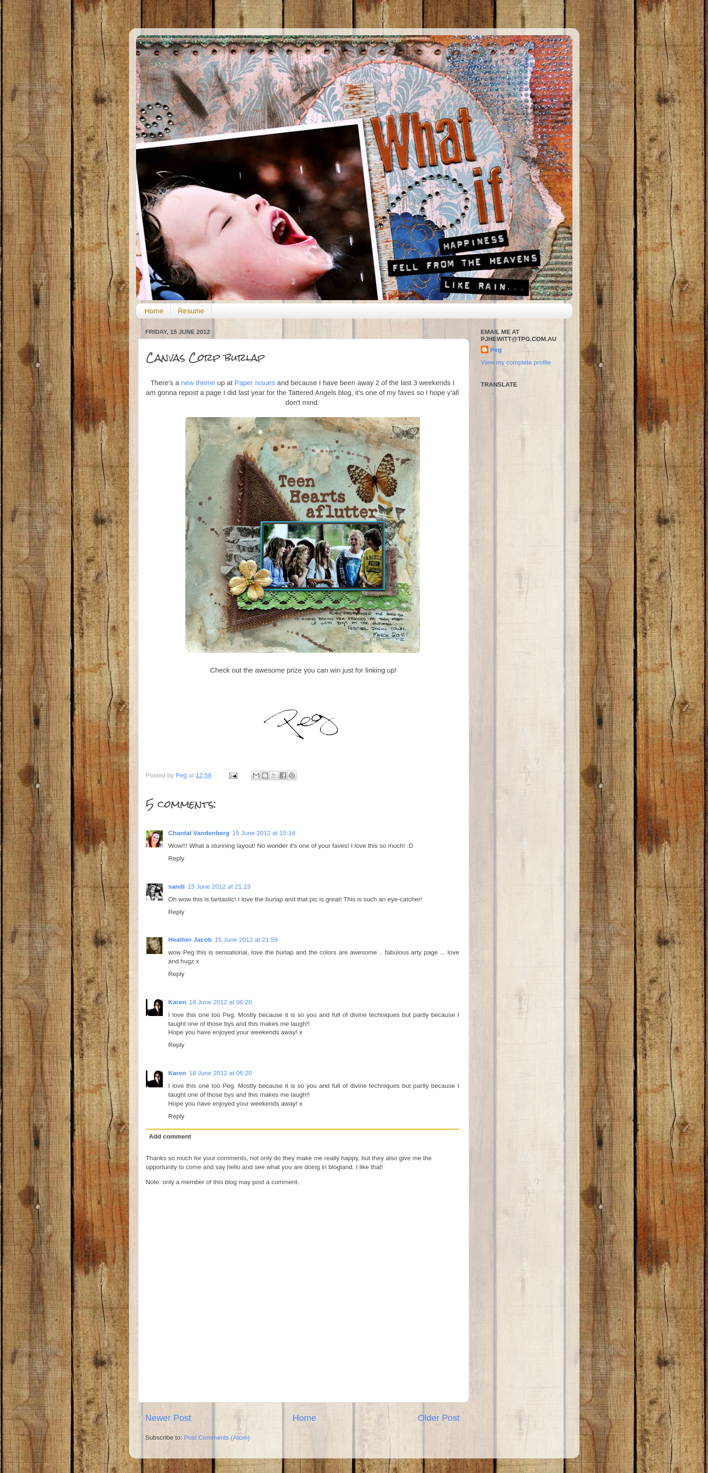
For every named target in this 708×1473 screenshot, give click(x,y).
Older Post (438, 1418)
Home (154, 311)
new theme (198, 383)
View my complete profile (516, 362)
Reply (176, 858)
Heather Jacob (190, 939)
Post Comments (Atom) (217, 1437)
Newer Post (168, 1418)
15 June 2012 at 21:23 (219, 886)
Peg (182, 775)
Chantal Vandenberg (199, 833)
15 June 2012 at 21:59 (246, 939)
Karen (177, 1002)
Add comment (170, 1136)
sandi (176, 886)
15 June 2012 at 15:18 (263, 833)
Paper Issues (255, 383)
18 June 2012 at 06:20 (220, 1002)
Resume (191, 311)
